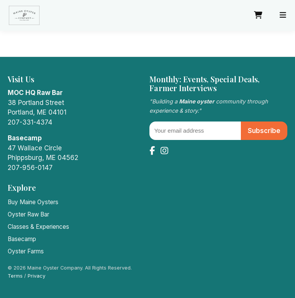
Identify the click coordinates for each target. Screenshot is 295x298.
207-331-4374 (30, 122)
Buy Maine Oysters (33, 202)
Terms (15, 276)
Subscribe (264, 131)
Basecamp (22, 239)
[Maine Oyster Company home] (24, 15)
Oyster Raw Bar (28, 214)
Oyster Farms (26, 251)
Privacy (36, 276)
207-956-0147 (30, 167)
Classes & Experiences (38, 226)
